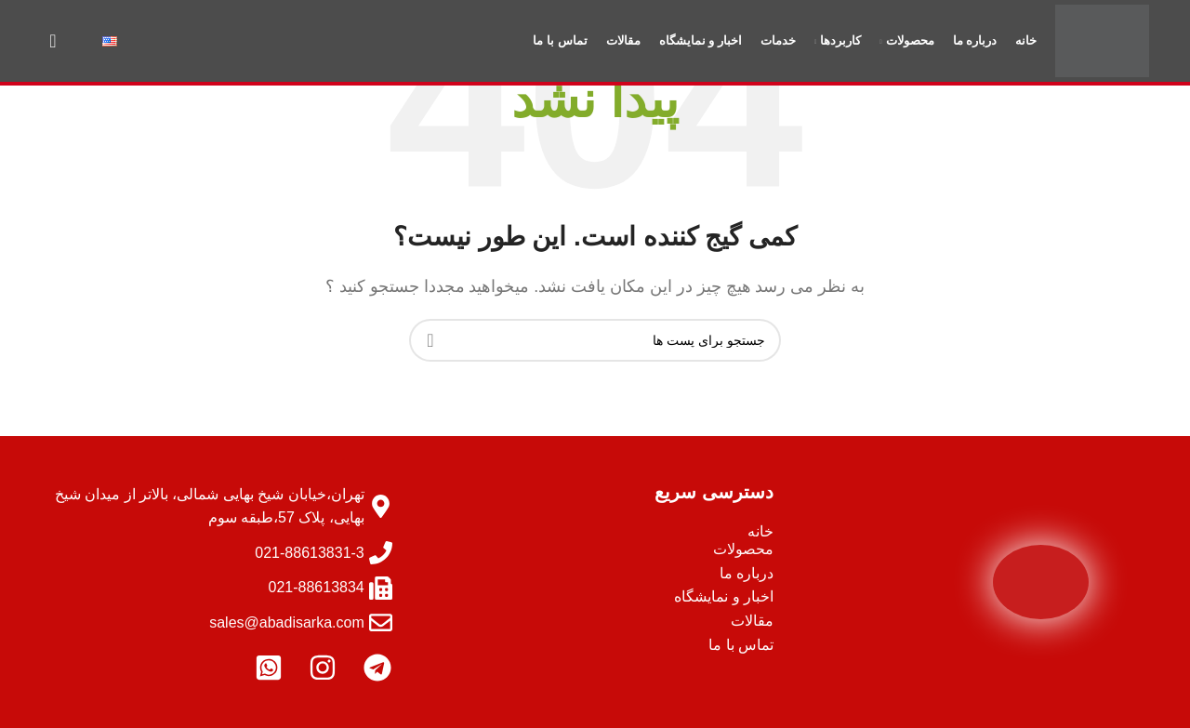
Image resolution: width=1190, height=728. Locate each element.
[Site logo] (1101, 45)
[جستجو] (52, 46)
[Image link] (1041, 581)
